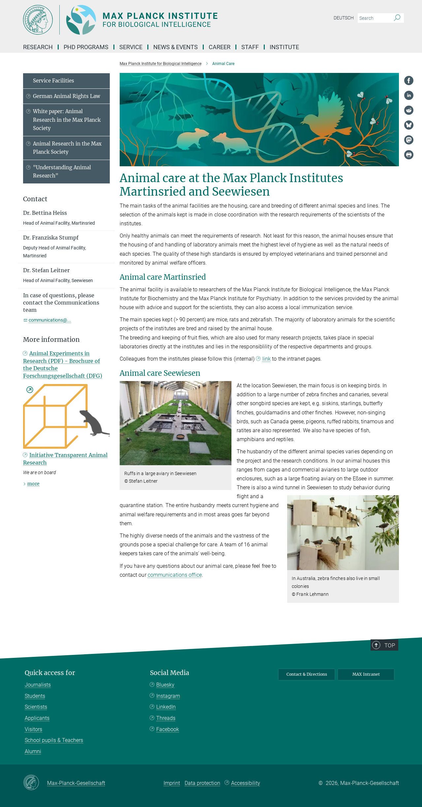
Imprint (172, 783)
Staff (250, 47)
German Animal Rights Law (66, 96)
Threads (165, 718)
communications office (175, 575)
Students (35, 696)
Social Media (169, 673)
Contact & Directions (306, 674)
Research (38, 47)
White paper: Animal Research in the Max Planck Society (67, 119)
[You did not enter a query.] (373, 18)
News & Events (175, 47)
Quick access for (50, 673)
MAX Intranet (366, 674)
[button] (226, 460)
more (33, 484)
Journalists (38, 685)
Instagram (168, 696)
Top (390, 645)
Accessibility (245, 783)
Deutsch (344, 17)
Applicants (37, 718)
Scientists (36, 707)
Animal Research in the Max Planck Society (67, 148)
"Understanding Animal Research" (62, 171)
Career (219, 47)
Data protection (202, 783)
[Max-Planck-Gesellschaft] (35, 783)
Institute (284, 47)
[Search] (397, 18)
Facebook (167, 729)
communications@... (50, 320)
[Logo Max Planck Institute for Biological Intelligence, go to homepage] (146, 20)
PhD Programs (86, 47)
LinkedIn (166, 707)
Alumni (33, 751)
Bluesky (165, 685)
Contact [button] (35, 199)
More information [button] (51, 339)
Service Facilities (53, 81)
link (266, 359)
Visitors (33, 729)
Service (130, 47)
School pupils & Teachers (54, 740)
